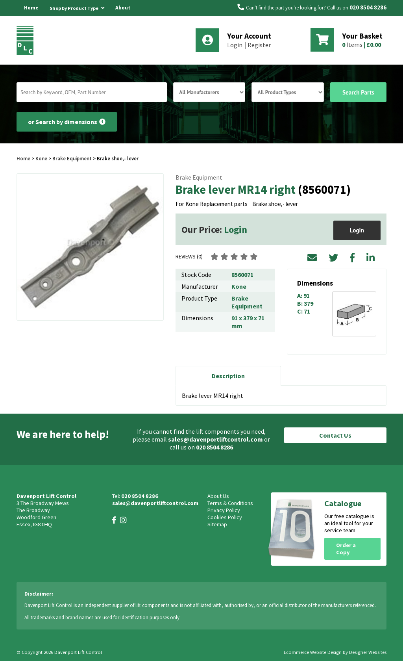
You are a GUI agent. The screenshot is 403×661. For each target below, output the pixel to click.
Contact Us (335, 435)
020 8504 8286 (367, 7)
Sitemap (217, 524)
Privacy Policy (223, 510)
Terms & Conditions (230, 503)
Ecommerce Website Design (313, 652)
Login (234, 45)
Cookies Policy (224, 517)
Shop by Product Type (77, 6)
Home (31, 7)
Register (259, 45)
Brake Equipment (72, 158)
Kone (41, 158)
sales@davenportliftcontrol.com (215, 439)
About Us (122, 15)
